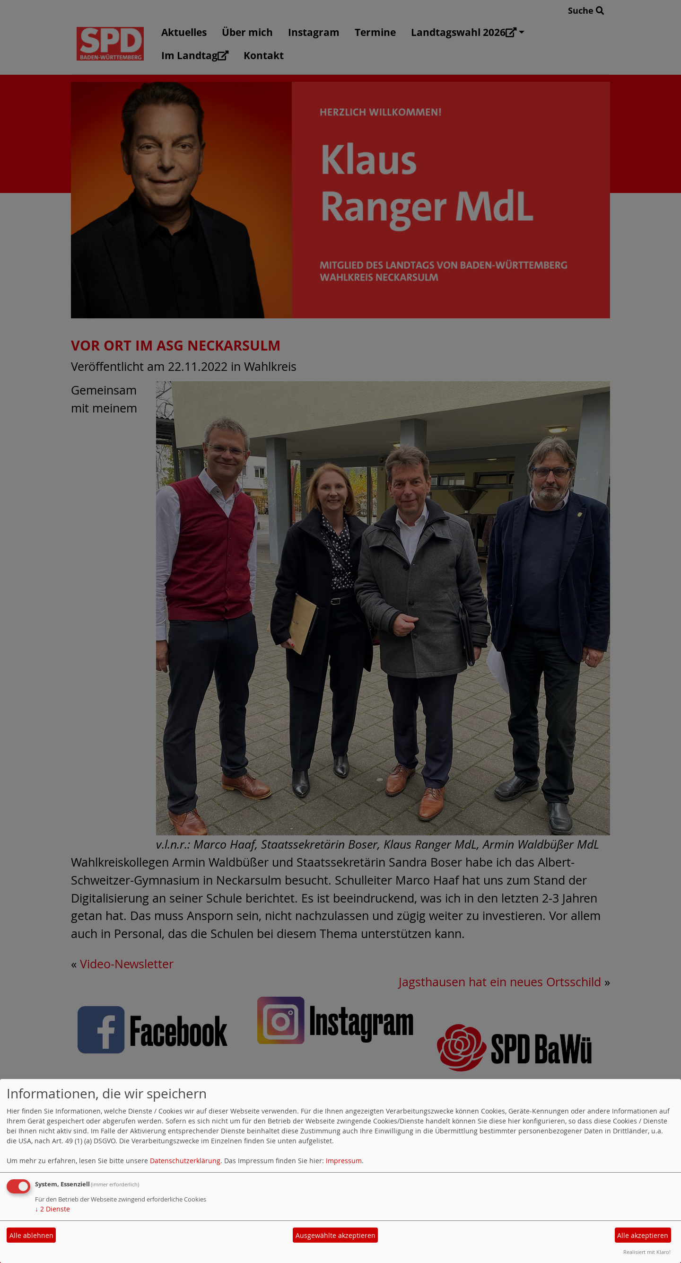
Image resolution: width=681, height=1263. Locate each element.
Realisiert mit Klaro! (647, 1251)
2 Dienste (52, 1208)
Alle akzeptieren (642, 1235)
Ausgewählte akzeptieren (335, 1235)
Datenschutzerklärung (185, 1160)
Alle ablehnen (31, 1235)
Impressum (344, 1160)
